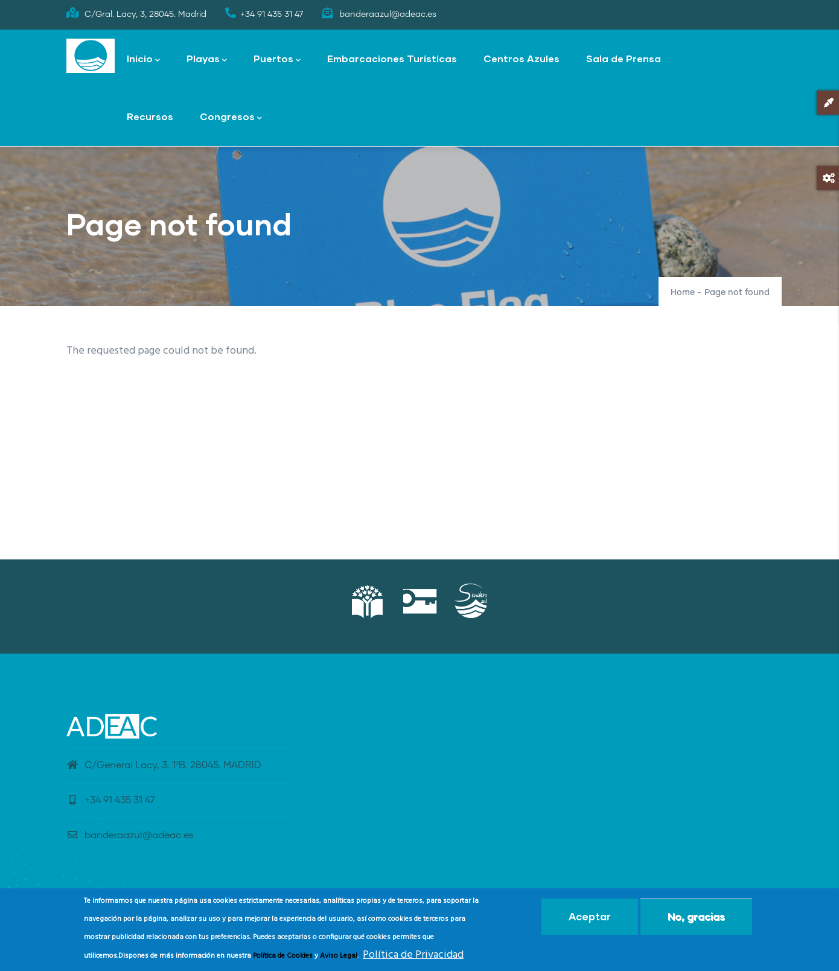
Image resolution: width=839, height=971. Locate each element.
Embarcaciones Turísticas (392, 58)
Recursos (150, 116)
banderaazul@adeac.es (130, 835)
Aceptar (590, 918)
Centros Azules (521, 58)
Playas (207, 59)
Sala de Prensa (623, 58)
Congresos (231, 117)
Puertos (277, 59)
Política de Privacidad (413, 957)
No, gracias (696, 918)
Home (683, 292)
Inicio (143, 59)
